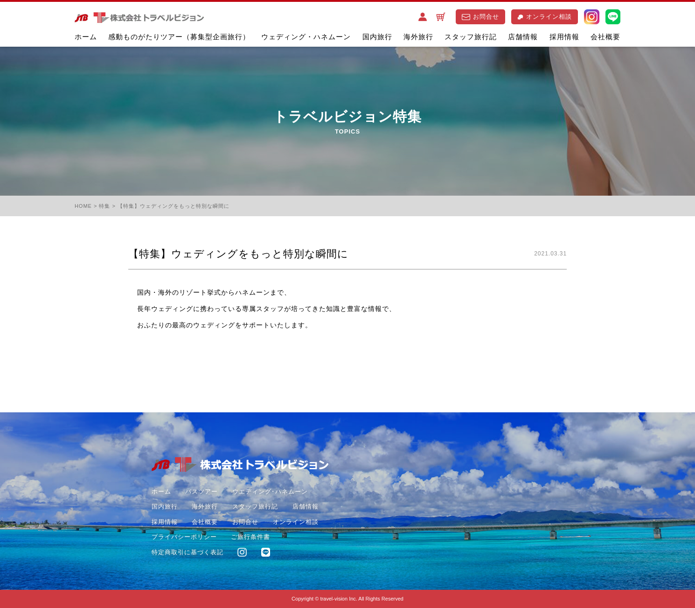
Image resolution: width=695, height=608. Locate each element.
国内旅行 (377, 37)
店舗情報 (523, 37)
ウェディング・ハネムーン (306, 37)
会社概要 (605, 37)
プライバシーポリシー (184, 536)
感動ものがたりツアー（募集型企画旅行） (179, 37)
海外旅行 (418, 37)
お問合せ (480, 16)
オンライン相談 (544, 16)
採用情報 (564, 37)
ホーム (86, 37)
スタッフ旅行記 (471, 37)
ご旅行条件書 (250, 536)
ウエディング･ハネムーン (270, 491)
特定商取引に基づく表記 (187, 552)
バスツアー (201, 491)
